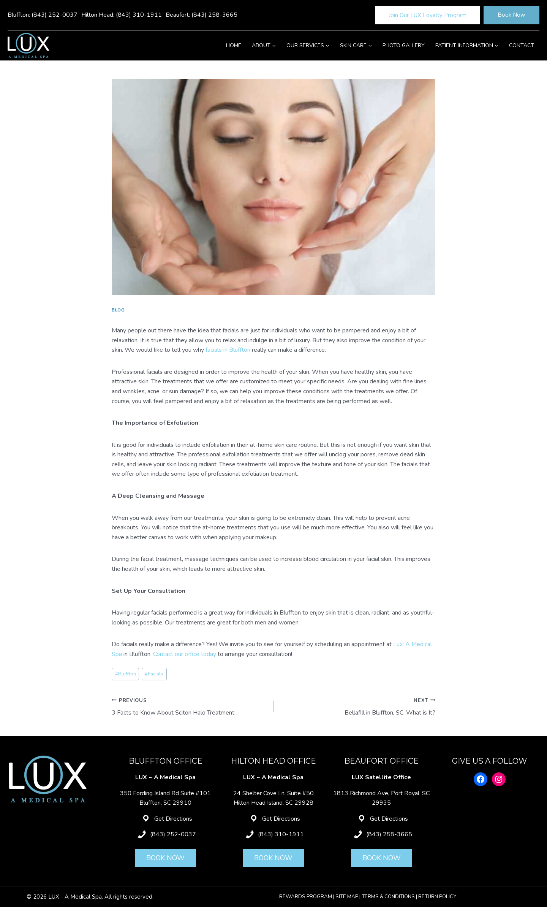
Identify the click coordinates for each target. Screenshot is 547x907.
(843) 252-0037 (173, 834)
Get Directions (173, 819)
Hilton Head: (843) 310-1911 (121, 15)
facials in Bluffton (228, 350)
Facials (154, 673)
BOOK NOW (165, 858)
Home (233, 45)
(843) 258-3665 (389, 834)
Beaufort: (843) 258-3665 (201, 15)
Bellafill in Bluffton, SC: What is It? (357, 706)
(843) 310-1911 (281, 834)
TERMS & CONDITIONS (388, 896)
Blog (118, 310)
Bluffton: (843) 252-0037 (42, 15)
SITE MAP (346, 896)
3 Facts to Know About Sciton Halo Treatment (189, 706)
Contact (521, 45)
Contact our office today (184, 654)
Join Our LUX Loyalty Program (427, 15)
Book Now (511, 15)
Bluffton (125, 673)
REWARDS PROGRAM (305, 896)
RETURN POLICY (437, 896)
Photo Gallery (404, 45)
